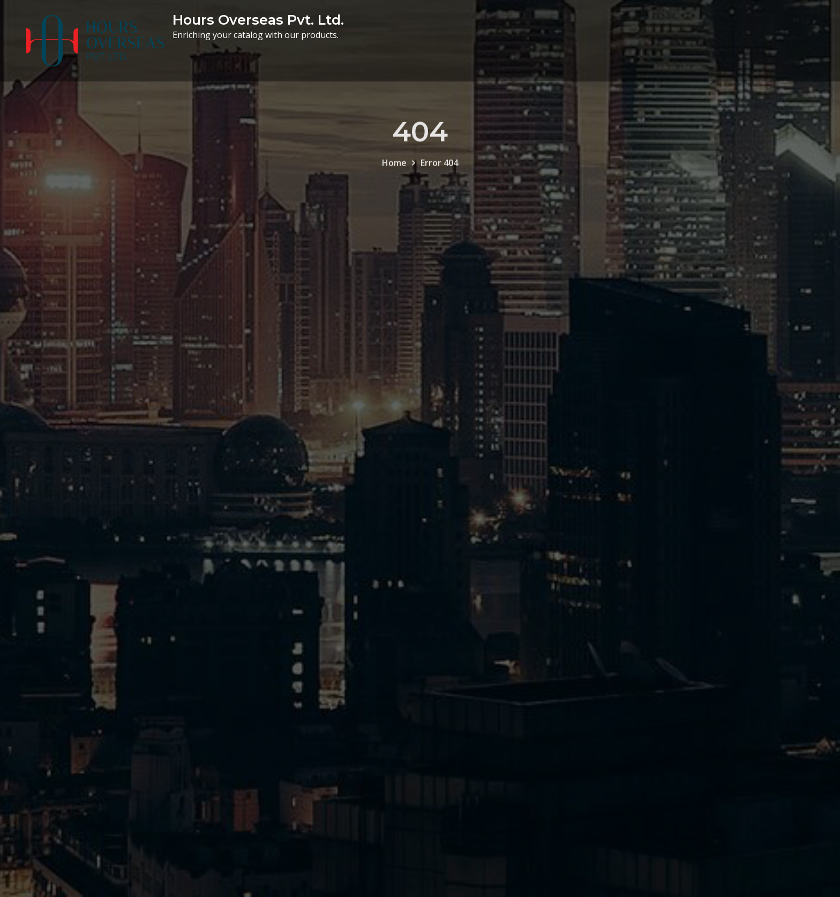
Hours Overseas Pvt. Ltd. (258, 19)
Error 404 (439, 169)
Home (394, 169)
